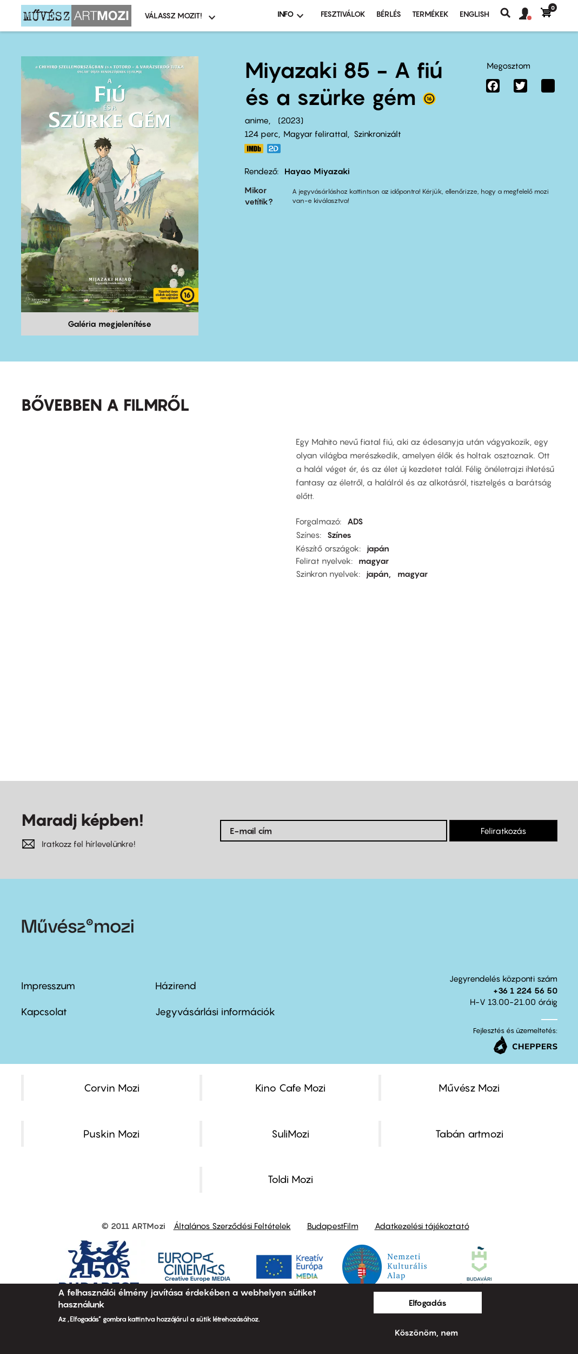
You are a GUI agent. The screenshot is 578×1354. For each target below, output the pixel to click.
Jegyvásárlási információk (215, 1011)
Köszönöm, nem (426, 1332)
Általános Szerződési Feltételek (232, 1226)
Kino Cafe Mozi (290, 1088)
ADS (355, 521)
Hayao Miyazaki (317, 171)
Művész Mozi (469, 1088)
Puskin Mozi (111, 1134)
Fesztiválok (343, 13)
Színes (339, 535)
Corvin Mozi (111, 1088)
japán (378, 548)
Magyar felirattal (315, 134)
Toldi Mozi (290, 1179)
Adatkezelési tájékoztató (422, 1226)
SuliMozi (290, 1134)
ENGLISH (474, 13)
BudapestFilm (332, 1226)
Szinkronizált (377, 134)
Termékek (430, 13)
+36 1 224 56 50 (525, 990)
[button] (530, 14)
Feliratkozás (503, 831)
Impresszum (48, 985)
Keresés (509, 13)
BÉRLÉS (388, 13)
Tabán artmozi (469, 1134)
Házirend (175, 985)
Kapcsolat (44, 1011)
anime (256, 120)
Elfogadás (428, 1302)
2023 (291, 120)
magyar (373, 561)
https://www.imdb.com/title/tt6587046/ (254, 148)
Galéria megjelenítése (109, 323)
